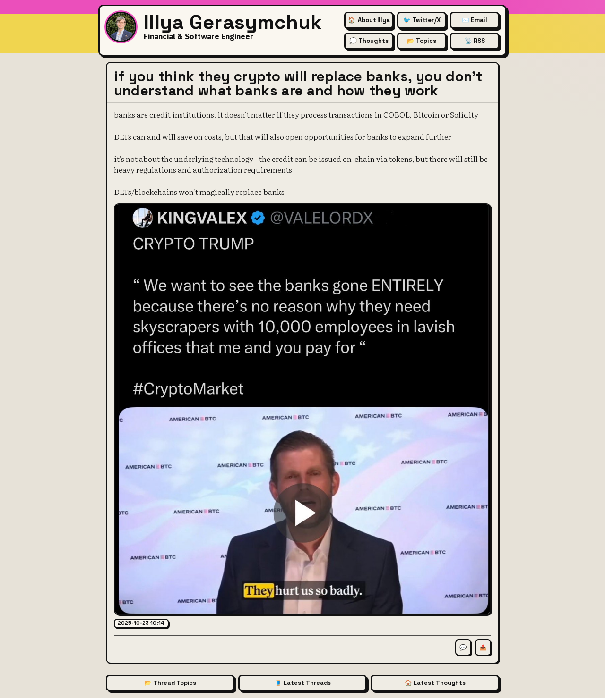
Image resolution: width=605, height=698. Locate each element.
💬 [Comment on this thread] (463, 647)
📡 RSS (475, 41)
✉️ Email (474, 20)
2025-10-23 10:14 (141, 623)
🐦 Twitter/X (422, 20)
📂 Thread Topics (170, 683)
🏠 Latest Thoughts (435, 683)
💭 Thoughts (369, 41)
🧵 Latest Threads (303, 683)
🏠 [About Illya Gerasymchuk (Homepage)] (369, 20)
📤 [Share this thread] (483, 647)
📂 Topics (421, 41)
